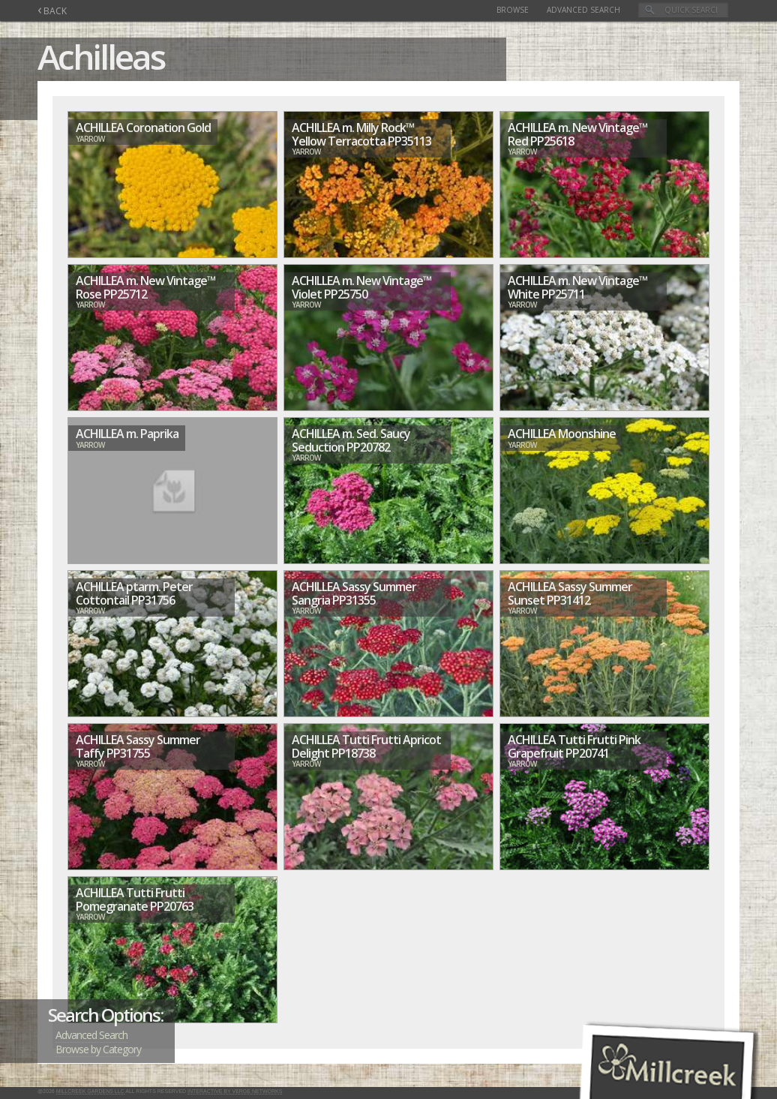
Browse (512, 10)
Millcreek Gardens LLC (90, 1091)
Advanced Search (583, 10)
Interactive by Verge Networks (235, 1091)
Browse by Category (98, 1049)
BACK (52, 11)
